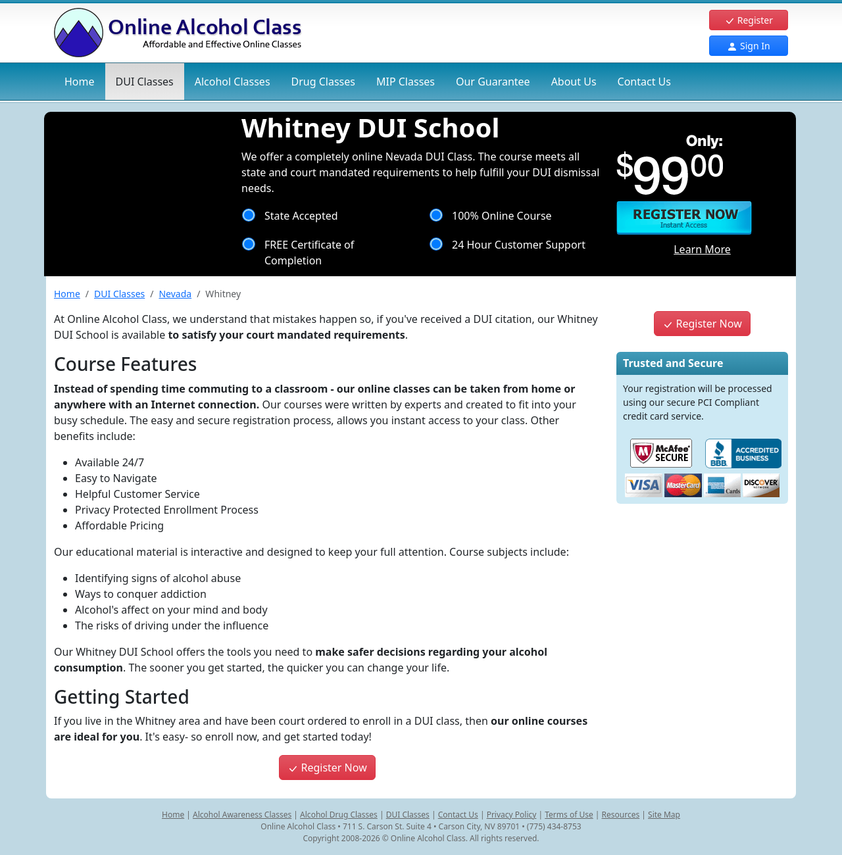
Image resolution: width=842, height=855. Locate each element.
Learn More (702, 249)
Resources (621, 814)
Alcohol (232, 81)
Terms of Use (569, 814)
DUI (145, 81)
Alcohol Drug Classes (339, 814)
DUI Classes (119, 293)
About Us (574, 81)
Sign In (748, 45)
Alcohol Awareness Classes (242, 814)
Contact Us (644, 81)
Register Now (326, 767)
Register (748, 20)
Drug (323, 81)
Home (79, 81)
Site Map (664, 814)
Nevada (175, 293)
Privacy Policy (512, 814)
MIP (405, 81)
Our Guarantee (493, 81)
